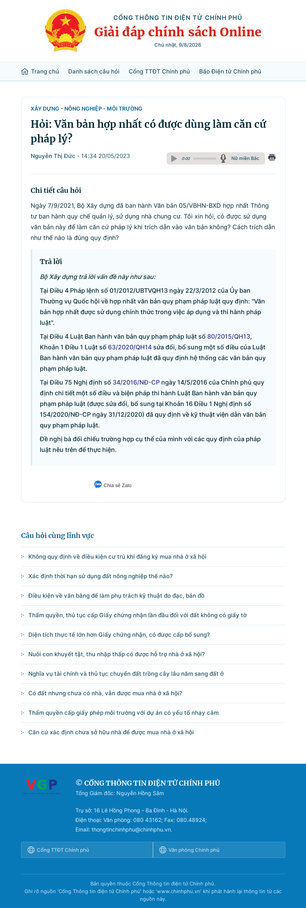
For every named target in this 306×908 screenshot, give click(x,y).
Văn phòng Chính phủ (189, 850)
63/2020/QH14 (130, 347)
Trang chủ (40, 71)
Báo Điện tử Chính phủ (230, 71)
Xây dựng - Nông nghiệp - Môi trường (86, 108)
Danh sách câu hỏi (93, 71)
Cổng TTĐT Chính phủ (159, 71)
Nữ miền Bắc (245, 158)
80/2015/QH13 (228, 336)
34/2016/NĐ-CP (136, 382)
